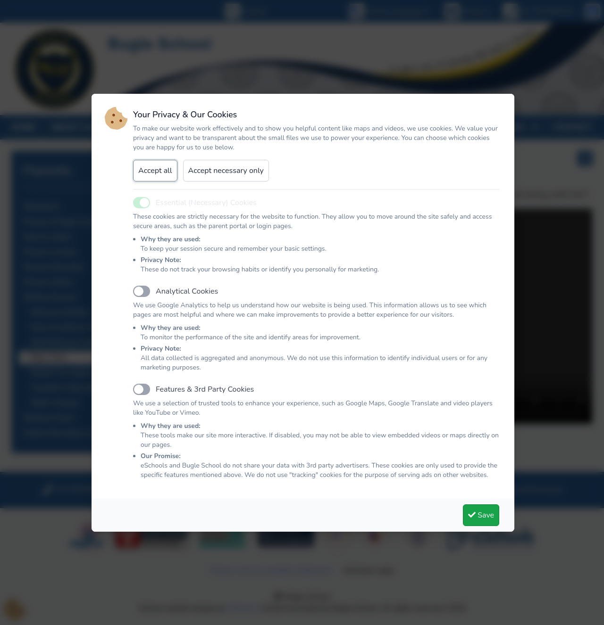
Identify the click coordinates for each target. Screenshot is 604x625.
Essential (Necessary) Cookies (206, 202)
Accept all (155, 170)
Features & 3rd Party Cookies (205, 389)
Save (481, 515)
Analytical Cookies (187, 291)
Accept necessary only (226, 170)
